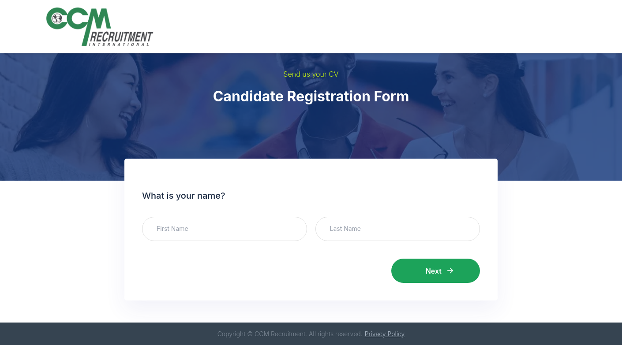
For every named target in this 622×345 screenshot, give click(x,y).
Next (439, 271)
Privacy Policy (385, 334)
